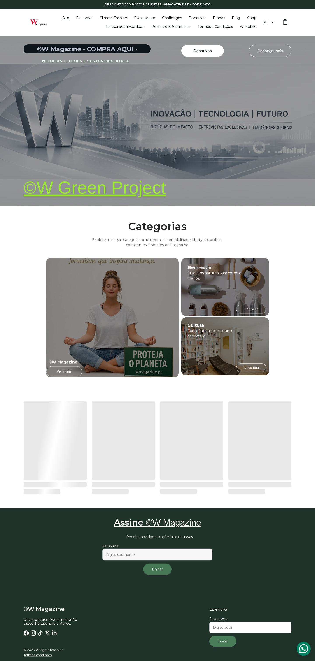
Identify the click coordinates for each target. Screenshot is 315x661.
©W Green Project (95, 190)
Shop (251, 18)
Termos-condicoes (38, 655)
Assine (130, 524)
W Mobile (248, 27)
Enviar (157, 573)
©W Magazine (173, 524)
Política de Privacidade (125, 27)
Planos (219, 18)
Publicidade (144, 18)
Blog (236, 18)
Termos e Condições (215, 27)
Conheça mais (270, 51)
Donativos (197, 18)
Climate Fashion (113, 18)
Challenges (172, 18)
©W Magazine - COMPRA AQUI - (87, 49)
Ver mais (64, 373)
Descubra (251, 369)
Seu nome (110, 550)
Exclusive (84, 18)
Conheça (251, 310)
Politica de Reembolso (171, 27)
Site (66, 18)
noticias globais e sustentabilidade (85, 61)
